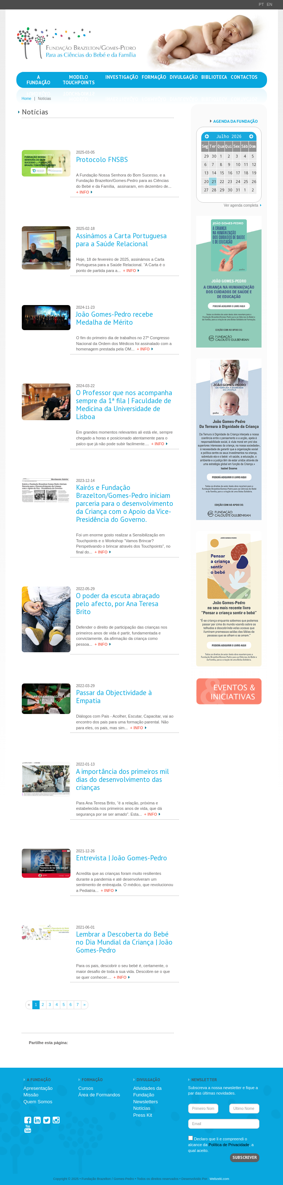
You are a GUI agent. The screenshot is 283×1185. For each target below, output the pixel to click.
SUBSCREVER (245, 1157)
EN (269, 4)
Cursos (85, 1088)
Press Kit (142, 1115)
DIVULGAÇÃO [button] (184, 77)
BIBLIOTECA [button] (214, 77)
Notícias (141, 1108)
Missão (31, 1094)
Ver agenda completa (241, 205)
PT (261, 4)
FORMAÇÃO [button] (154, 77)
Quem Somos (38, 1101)
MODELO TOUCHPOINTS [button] (78, 80)
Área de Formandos (99, 1094)
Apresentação (38, 1088)
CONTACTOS (244, 77)
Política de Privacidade (229, 1145)
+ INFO (82, 192)
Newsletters (145, 1101)
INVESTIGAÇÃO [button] (121, 77)
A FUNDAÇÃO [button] (38, 80)
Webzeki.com (219, 1179)
